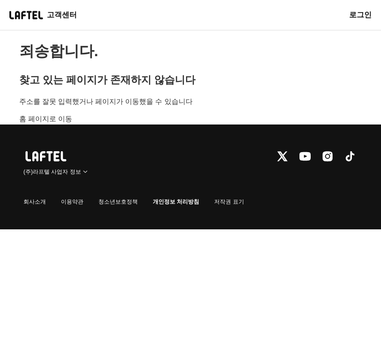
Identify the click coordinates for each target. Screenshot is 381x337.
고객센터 (62, 15)
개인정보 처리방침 (176, 201)
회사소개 (34, 201)
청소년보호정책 (118, 201)
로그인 (360, 15)
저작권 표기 (229, 201)
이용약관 (72, 201)
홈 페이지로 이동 (45, 119)
